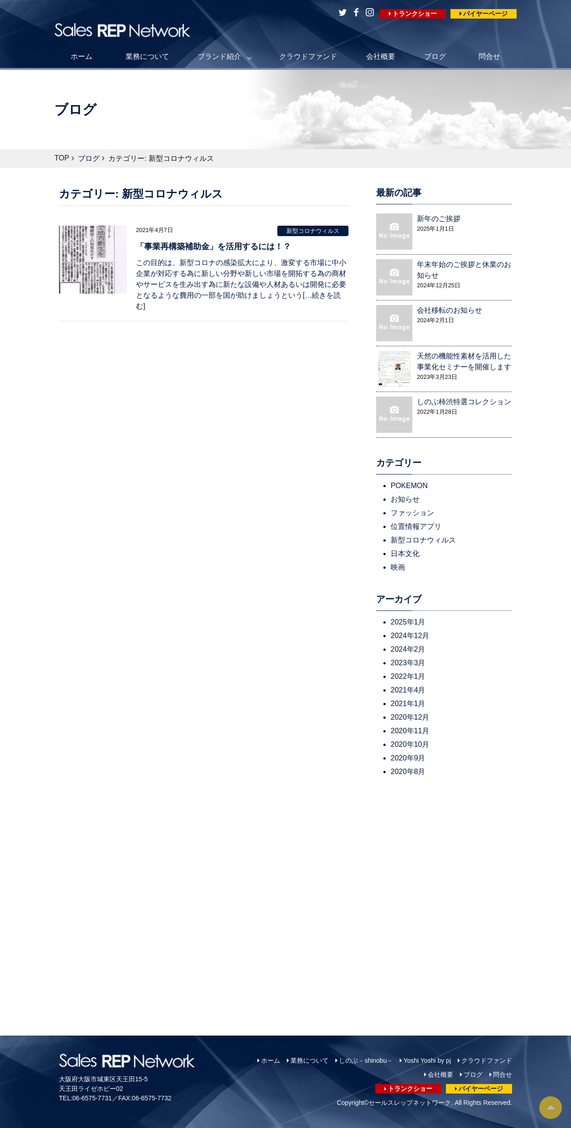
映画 (398, 567)
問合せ (489, 56)
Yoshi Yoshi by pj (427, 1060)
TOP (61, 158)
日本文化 (405, 553)
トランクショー (414, 13)
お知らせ (405, 499)
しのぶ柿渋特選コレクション (464, 402)
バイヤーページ (485, 13)
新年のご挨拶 (438, 219)
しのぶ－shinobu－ (366, 1060)
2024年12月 (410, 635)
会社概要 (380, 56)
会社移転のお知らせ (449, 310)
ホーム (81, 56)
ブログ (435, 56)
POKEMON (409, 485)
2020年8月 (408, 771)
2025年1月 (408, 622)
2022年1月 (408, 676)
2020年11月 (410, 731)
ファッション (412, 513)
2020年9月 (408, 758)
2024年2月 (408, 649)
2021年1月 (408, 703)
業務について (147, 56)
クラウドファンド (308, 56)
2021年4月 (408, 690)
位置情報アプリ (416, 526)
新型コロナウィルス (312, 231)
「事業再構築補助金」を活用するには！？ (213, 246)
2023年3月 (408, 663)
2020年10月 (410, 744)
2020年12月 (410, 717)
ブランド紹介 (219, 56)
